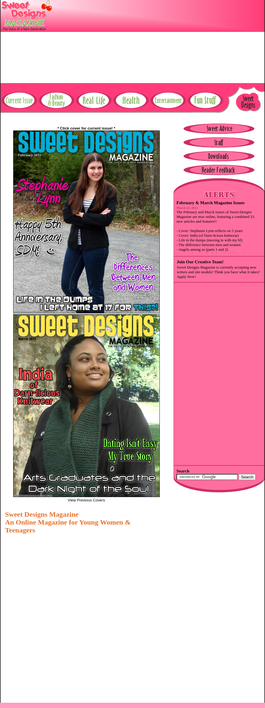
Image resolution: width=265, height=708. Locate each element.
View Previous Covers (86, 500)
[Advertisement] (177, 41)
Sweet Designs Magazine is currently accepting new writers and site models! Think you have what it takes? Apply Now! (218, 272)
